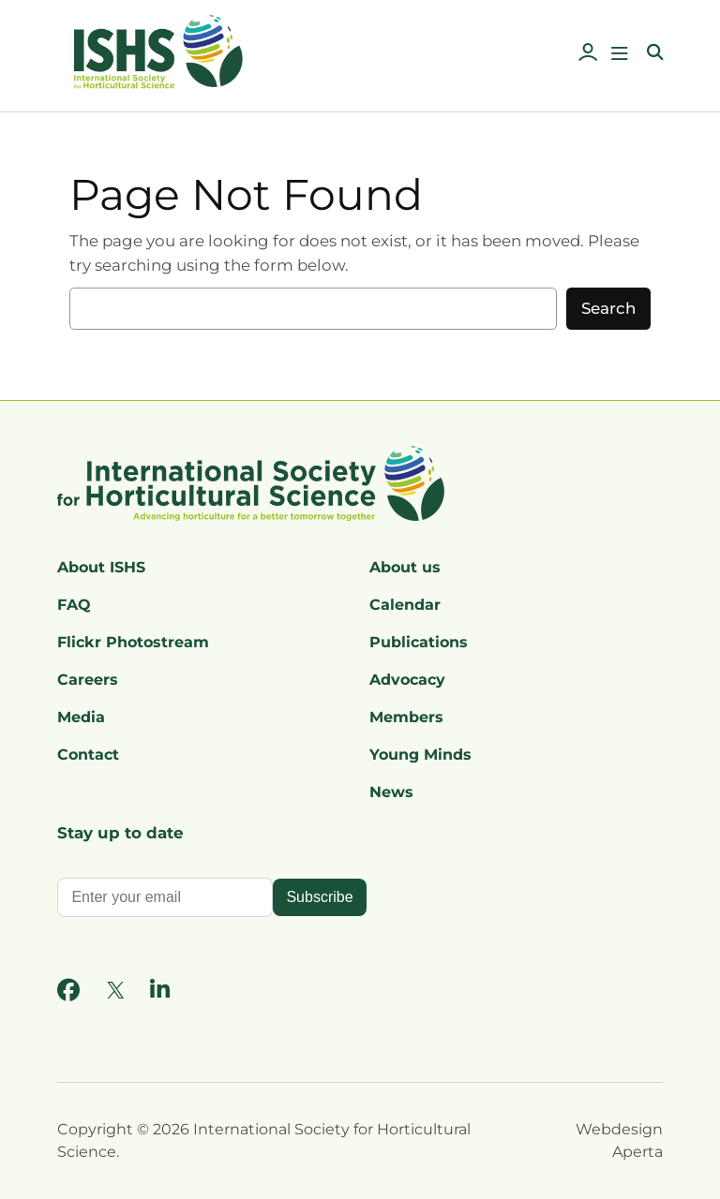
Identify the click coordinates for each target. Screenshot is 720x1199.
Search (608, 308)
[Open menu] (619, 53)
